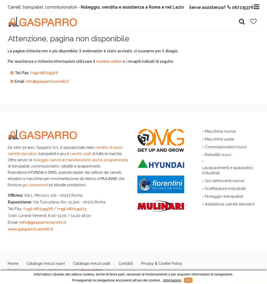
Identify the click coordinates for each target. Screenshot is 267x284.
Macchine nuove (220, 131)
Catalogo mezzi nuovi (45, 263)
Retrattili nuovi (218, 154)
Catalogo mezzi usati (91, 263)
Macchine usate (219, 139)
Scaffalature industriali (225, 188)
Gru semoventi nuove (224, 180)
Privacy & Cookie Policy (161, 263)
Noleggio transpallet (224, 196)
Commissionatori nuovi (226, 147)
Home (13, 263)
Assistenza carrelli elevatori (230, 204)
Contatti (125, 263)
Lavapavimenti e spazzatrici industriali (227, 170)
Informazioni (172, 280)
